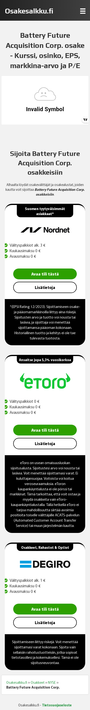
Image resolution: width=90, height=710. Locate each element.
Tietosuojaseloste (57, 705)
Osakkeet (37, 682)
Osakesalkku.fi (16, 682)
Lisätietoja (45, 287)
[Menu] (83, 11)
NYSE (52, 682)
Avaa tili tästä (45, 274)
